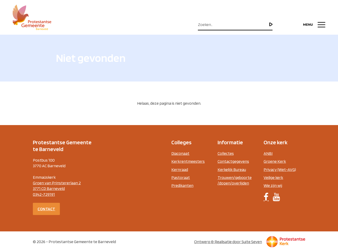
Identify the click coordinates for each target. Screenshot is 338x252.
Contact (46, 208)
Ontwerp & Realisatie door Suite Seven (228, 241)
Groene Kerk (275, 161)
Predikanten (182, 185)
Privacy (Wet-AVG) (280, 169)
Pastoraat (180, 177)
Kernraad (179, 169)
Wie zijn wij (273, 185)
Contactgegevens (233, 161)
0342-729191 (44, 194)
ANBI (268, 153)
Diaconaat (180, 153)
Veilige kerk (273, 177)
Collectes (226, 153)
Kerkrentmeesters (188, 161)
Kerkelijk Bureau (232, 169)
